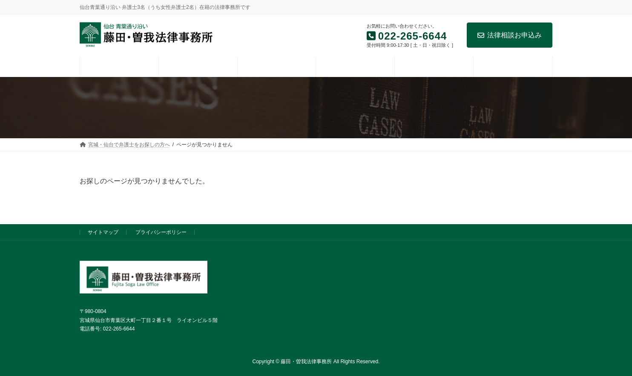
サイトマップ (103, 232)
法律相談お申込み (509, 35)
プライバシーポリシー (161, 232)
